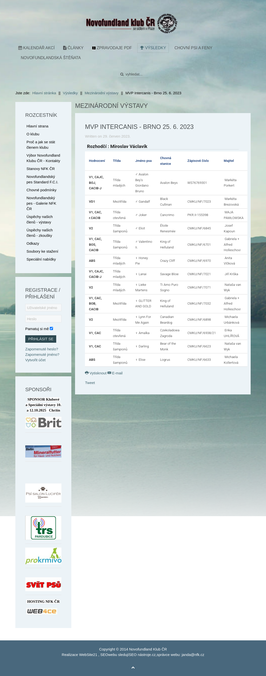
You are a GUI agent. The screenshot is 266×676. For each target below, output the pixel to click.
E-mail (115, 373)
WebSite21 (88, 654)
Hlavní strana (37, 126)
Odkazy (33, 243)
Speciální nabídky (41, 259)
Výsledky (153, 48)
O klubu (33, 134)
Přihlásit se (40, 339)
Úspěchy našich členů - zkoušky (40, 233)
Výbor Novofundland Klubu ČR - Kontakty (43, 158)
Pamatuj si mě (37, 329)
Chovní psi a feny (193, 48)
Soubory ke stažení (42, 251)
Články (73, 48)
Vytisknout (96, 373)
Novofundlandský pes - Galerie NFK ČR (41, 203)
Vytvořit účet (35, 360)
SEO (104, 654)
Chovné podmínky (41, 190)
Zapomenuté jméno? (42, 354)
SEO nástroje (140, 654)
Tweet (90, 383)
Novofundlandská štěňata (51, 58)
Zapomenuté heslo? (41, 349)
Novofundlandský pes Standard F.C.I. (42, 179)
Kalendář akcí (36, 48)
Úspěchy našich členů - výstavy (40, 219)
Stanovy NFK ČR (41, 169)
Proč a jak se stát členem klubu (41, 144)
